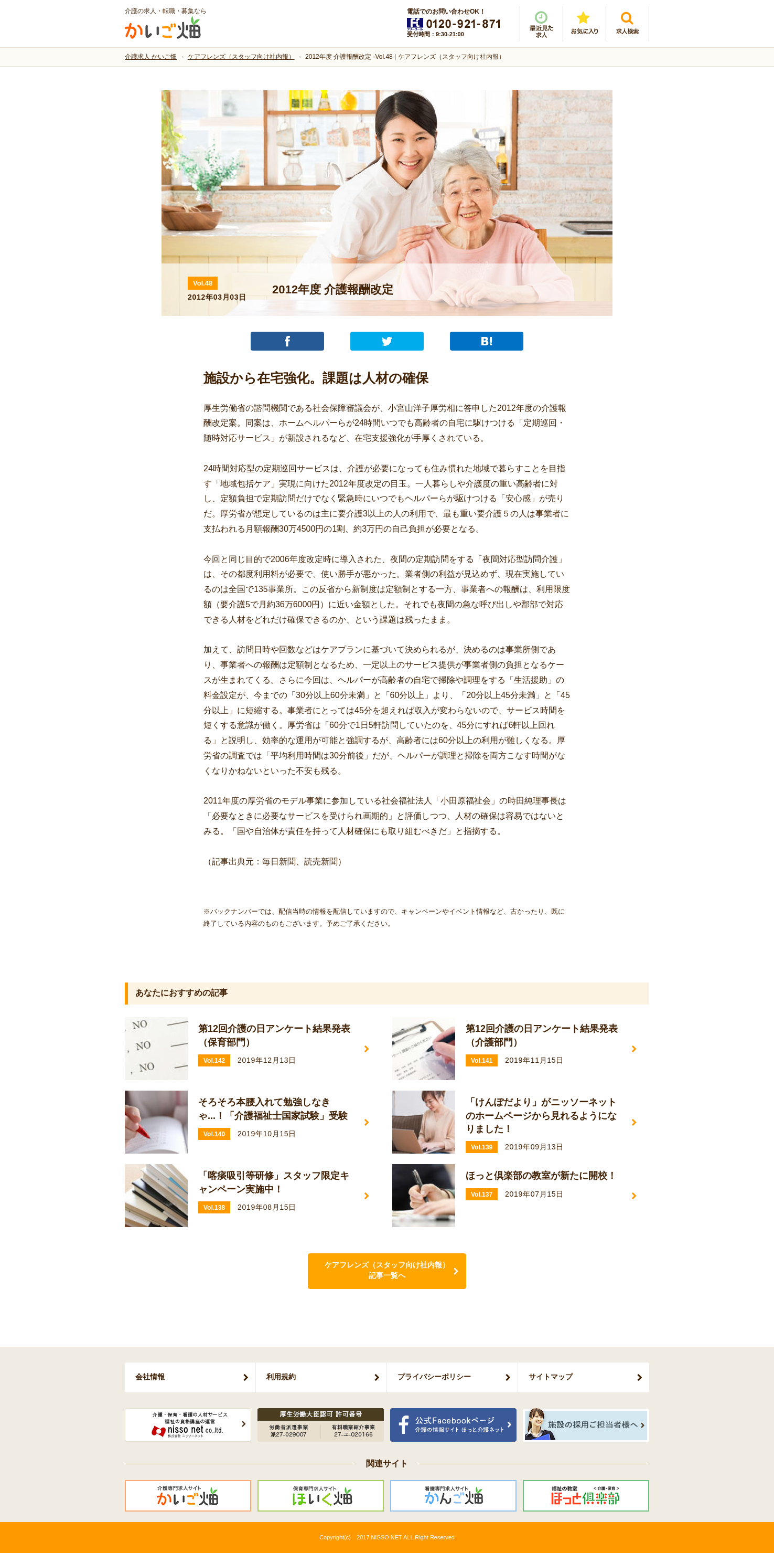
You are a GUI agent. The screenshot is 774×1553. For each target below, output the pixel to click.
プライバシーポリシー (434, 1376)
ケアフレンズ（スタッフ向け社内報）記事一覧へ (387, 1270)
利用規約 (281, 1376)
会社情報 (150, 1376)
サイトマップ (551, 1376)
